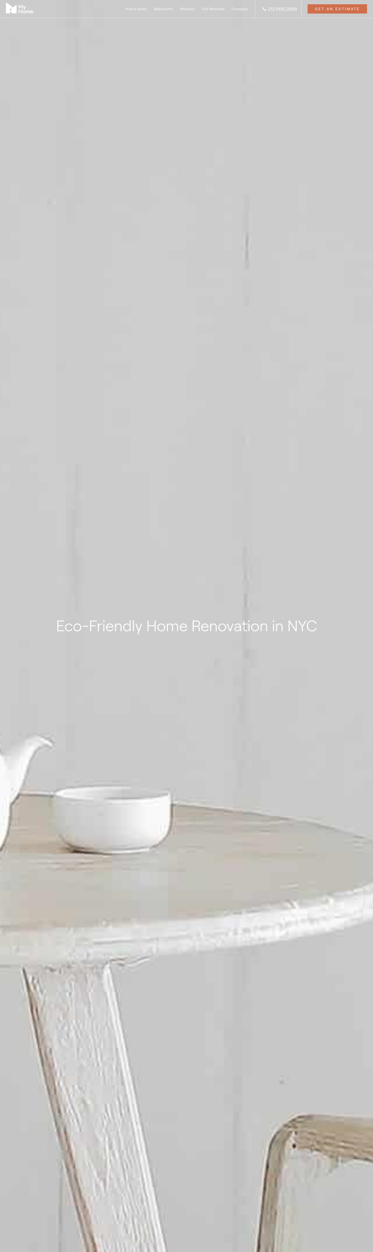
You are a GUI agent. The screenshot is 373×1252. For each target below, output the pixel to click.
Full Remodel (213, 9)
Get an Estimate (337, 9)
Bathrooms (163, 9)
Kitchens (187, 9)
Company (239, 9)
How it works (136, 9)
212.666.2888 (279, 9)
